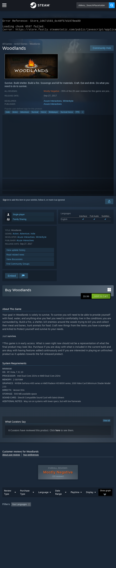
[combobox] (93, 5)
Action (15, 114)
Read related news (15, 256)
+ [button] (82, 114)
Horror (43, 114)
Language (43, 499)
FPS (77, 114)
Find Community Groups (17, 266)
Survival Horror (67, 114)
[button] (101, 298)
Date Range (58, 499)
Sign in (6, 202)
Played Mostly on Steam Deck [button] (16, 516)
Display (89, 499)
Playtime (75, 499)
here (57, 432)
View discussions (14, 261)
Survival (34, 114)
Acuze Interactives (53, 103)
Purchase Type (24, 499)
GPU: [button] (73, 516)
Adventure (24, 114)
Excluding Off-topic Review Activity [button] (53, 511)
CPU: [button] (62, 516)
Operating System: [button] (45, 516)
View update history (15, 252)
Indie (8, 114)
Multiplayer (53, 114)
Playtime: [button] (80, 511)
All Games (7, 46)
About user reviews (11, 456)
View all (106, 423)
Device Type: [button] (89, 516)
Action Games (20, 46)
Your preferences (31, 456)
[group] (58, 513)
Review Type (7, 499)
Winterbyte (68, 103)
